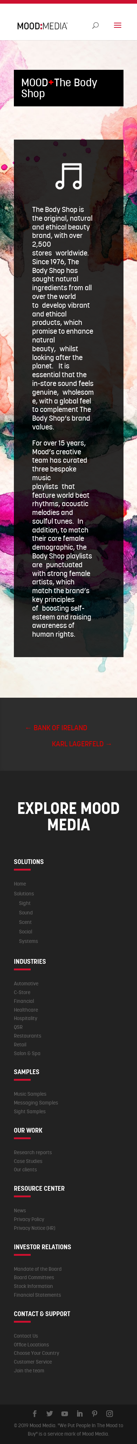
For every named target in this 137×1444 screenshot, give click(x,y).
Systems (28, 941)
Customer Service (33, 1361)
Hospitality (25, 1018)
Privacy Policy (29, 1219)
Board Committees (34, 1277)
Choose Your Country (36, 1353)
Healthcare (26, 1010)
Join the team (29, 1370)
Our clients (25, 1169)
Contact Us (26, 1336)
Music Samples (30, 1094)
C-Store (22, 992)
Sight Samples (30, 1111)
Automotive (26, 983)
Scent (25, 922)
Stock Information (33, 1286)
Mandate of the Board (38, 1269)
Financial (24, 1001)
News (20, 1210)
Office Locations (31, 1344)
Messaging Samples (36, 1102)
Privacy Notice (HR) (34, 1228)
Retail (20, 1044)
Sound (26, 912)
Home (20, 883)
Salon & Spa (27, 1053)
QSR (18, 1027)
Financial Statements (37, 1295)
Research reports (33, 1152)
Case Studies (28, 1161)
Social (25, 931)
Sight (25, 903)
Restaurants (27, 1035)
